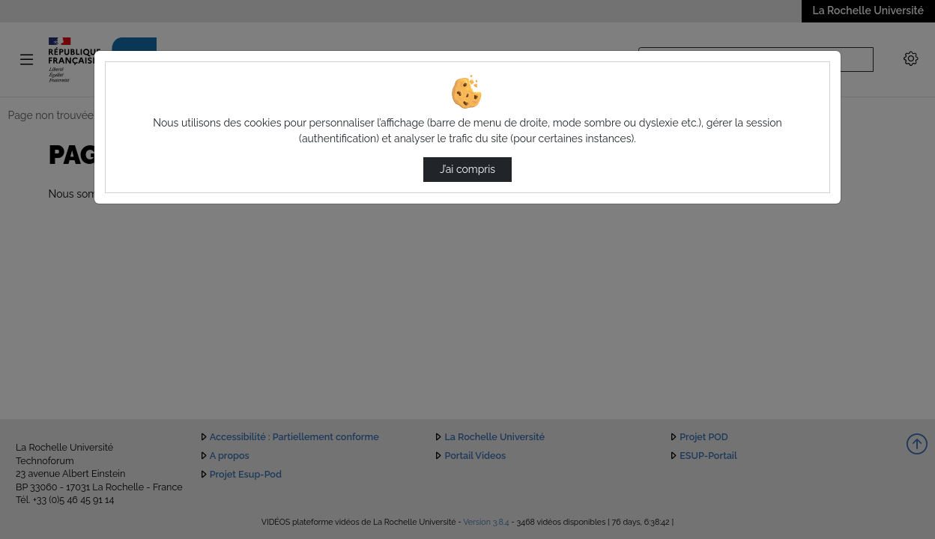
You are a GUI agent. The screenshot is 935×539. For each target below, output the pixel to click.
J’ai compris (467, 169)
